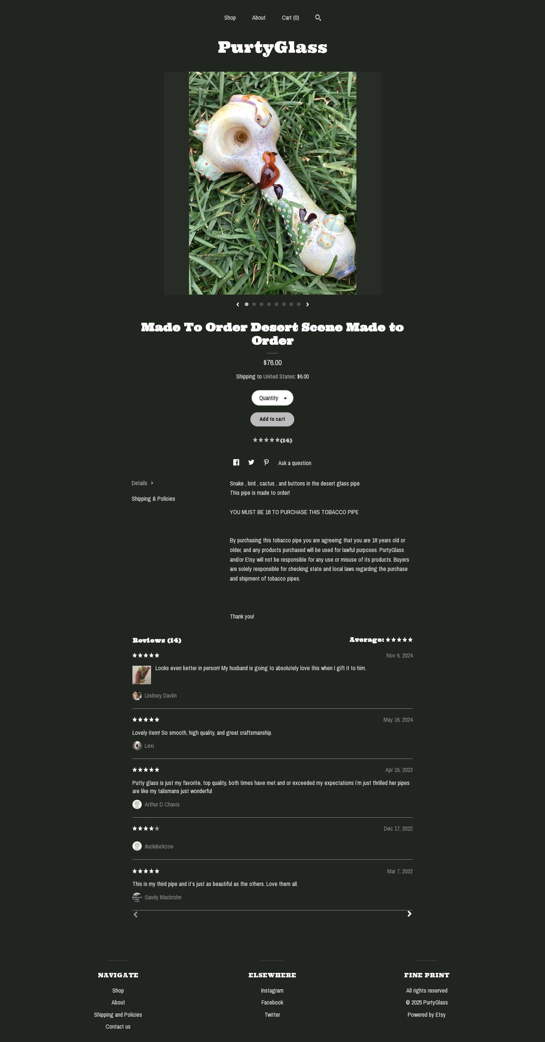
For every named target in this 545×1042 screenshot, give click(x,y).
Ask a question (294, 463)
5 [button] (276, 304)
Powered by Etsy (427, 1014)
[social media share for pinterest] (267, 463)
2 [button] (254, 304)
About (259, 17)
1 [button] (247, 304)
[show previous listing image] (238, 305)
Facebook (272, 1002)
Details (143, 483)
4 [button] (269, 304)
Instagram (272, 990)
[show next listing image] (308, 305)
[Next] (410, 914)
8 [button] (299, 304)
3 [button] (261, 304)
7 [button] (291, 304)
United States (279, 376)
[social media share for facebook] (237, 463)
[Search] (318, 18)
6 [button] (284, 304)
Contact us (118, 1026)
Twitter (272, 1014)
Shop (230, 17)
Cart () (290, 17)
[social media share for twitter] (252, 463)
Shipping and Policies (118, 1014)
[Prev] (135, 915)
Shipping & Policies (153, 498)
